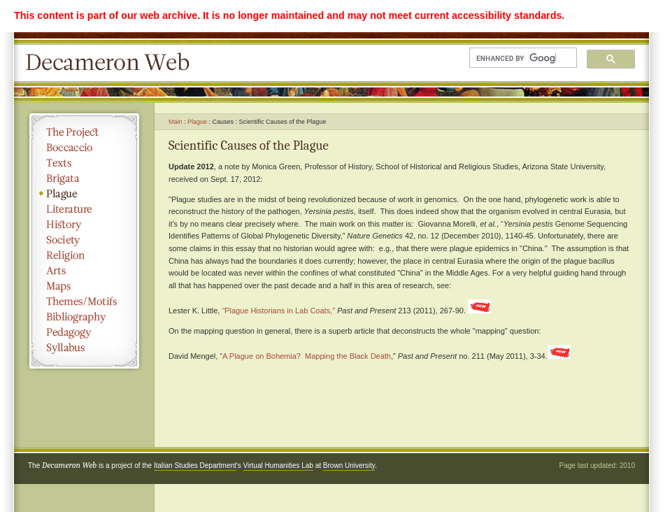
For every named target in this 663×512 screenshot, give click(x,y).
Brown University (349, 465)
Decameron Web (112, 63)
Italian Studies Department (195, 465)
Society (84, 240)
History (84, 224)
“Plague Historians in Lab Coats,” (278, 310)
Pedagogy (84, 332)
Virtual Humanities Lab (278, 465)
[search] (516, 58)
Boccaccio (84, 147)
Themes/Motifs (84, 301)
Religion (84, 255)
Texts (84, 163)
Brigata (84, 178)
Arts (84, 270)
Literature (84, 209)
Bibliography (84, 317)
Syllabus (84, 347)
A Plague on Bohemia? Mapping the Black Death (306, 356)
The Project (84, 132)
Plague (84, 193)
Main (176, 121)
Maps (84, 286)
